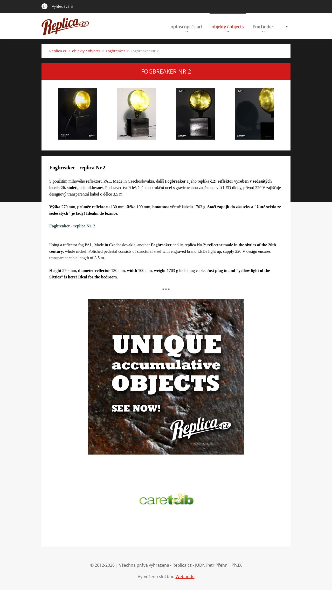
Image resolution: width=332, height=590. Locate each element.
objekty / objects (228, 28)
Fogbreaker (115, 50)
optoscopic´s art (186, 28)
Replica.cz (58, 50)
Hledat (45, 6)
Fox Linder (263, 28)
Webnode (185, 576)
